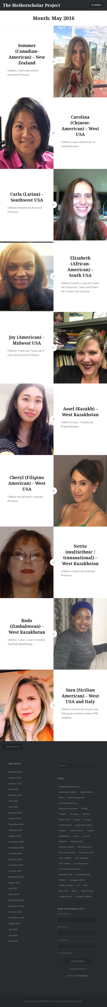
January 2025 (14, 777)
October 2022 (15, 783)
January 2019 (14, 836)
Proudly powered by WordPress (38, 1001)
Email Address (64, 914)
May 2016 (13, 941)
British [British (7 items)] (84, 808)
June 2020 (13, 807)
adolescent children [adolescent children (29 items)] (68, 792)
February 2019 (15, 830)
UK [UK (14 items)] (78, 885)
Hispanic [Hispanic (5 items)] (63, 830)
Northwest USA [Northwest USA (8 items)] (86, 852)
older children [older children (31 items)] (65, 858)
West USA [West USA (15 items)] (63, 891)
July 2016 (13, 929)
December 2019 (16, 824)
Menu (97, 5)
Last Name (62, 940)
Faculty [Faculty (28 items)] (87, 819)
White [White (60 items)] (74, 891)
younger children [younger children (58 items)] (84, 896)
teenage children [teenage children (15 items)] (77, 880)
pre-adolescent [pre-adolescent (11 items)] (81, 863)
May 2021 (13, 801)
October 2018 (15, 853)
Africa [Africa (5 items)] (61, 797)
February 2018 (15, 859)
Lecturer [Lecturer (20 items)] (86, 836)
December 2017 (16, 865)
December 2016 (16, 900)
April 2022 (13, 789)
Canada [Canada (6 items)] (62, 814)
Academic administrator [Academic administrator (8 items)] (70, 786)
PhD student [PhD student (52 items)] (64, 863)
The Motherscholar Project (31, 5)
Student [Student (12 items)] (62, 880)
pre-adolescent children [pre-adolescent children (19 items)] (70, 869)
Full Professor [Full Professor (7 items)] (65, 825)
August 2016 (14, 923)
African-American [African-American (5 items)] (76, 797)
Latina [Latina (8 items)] (76, 836)
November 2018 (16, 847)
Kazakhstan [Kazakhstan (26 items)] (64, 836)
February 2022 (15, 795)
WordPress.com (75, 1001)
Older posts (12, 746)
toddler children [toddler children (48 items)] (66, 885)
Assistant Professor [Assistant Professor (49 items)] (68, 803)
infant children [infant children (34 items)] (77, 830)
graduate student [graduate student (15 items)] (84, 825)
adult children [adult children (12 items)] (86, 792)
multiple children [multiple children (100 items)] (66, 847)
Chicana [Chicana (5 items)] (86, 814)
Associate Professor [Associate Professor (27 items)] (68, 808)
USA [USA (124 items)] (85, 885)
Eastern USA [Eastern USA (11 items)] (64, 819)
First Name (62, 927)
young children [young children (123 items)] (65, 896)
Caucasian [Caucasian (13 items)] (74, 814)
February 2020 (15, 812)
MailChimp (83, 975)
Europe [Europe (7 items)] (77, 819)
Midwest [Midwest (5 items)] (63, 841)
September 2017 (16, 877)
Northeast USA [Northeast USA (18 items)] (84, 847)
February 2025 (15, 771)
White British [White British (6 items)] (87, 891)
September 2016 (16, 917)
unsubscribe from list (77, 969)
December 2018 (16, 841)
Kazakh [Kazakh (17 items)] (90, 830)
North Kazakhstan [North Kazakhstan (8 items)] (67, 852)
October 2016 (15, 912)
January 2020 (14, 818)
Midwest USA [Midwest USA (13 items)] (76, 841)
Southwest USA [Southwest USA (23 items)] (83, 874)
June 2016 (13, 935)
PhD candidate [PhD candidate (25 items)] (82, 858)
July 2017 (13, 888)
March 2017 (14, 894)
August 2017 (14, 882)
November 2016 (16, 906)
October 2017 (15, 871)
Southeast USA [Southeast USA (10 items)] (65, 874)
